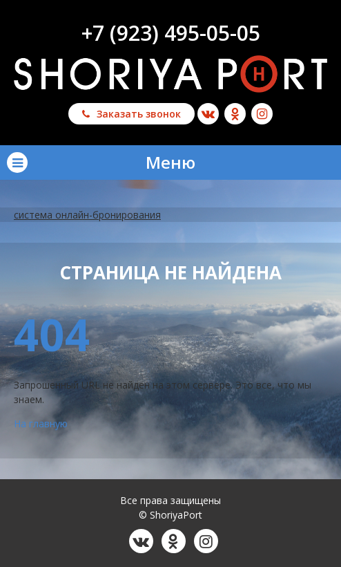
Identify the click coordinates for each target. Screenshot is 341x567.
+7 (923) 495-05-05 (170, 33)
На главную (41, 423)
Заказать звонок (131, 113)
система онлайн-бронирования (87, 214)
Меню (101, 162)
